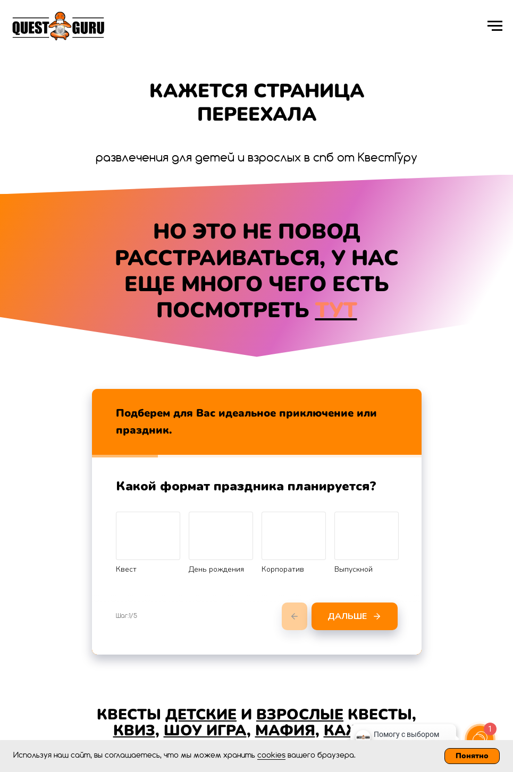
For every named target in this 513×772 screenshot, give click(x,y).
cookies (271, 755)
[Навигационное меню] (494, 26)
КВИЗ (134, 730)
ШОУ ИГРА (205, 730)
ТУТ (336, 310)
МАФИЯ (285, 730)
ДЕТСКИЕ (201, 715)
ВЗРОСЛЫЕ (299, 715)
